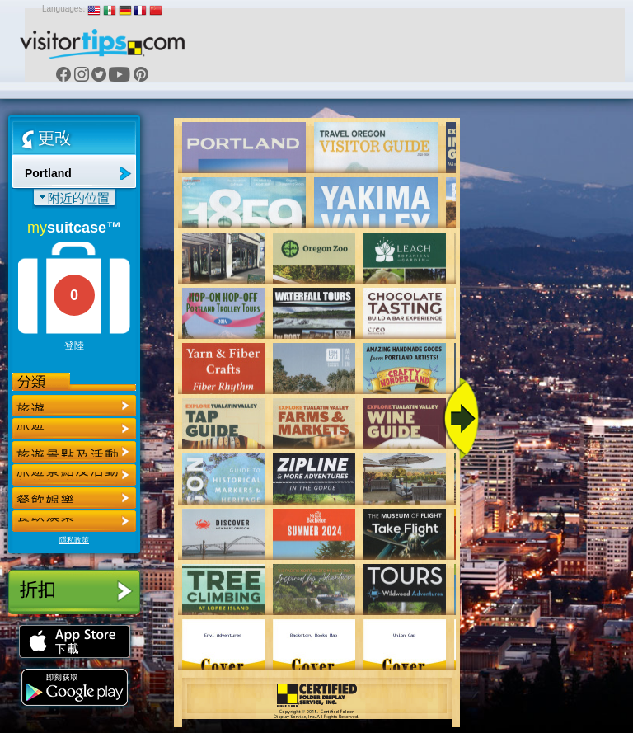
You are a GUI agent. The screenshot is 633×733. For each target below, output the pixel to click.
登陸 (74, 345)
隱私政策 (74, 540)
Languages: (63, 8)
